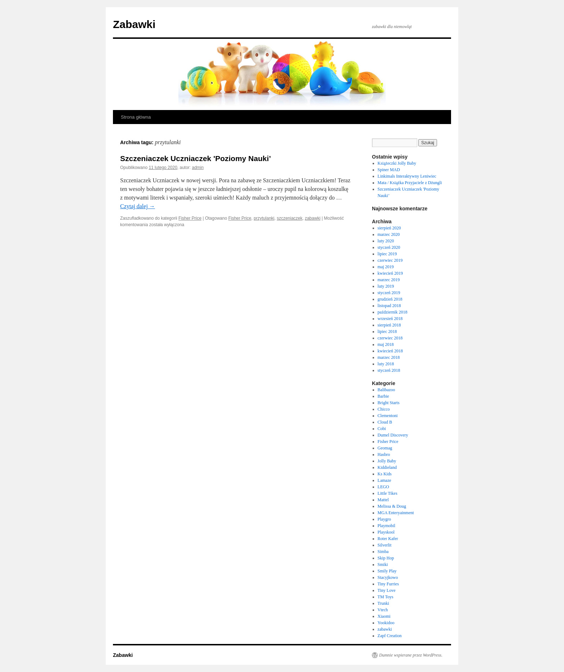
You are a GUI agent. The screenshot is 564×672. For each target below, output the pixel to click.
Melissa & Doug (392, 506)
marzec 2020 (389, 234)
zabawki (312, 218)
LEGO (383, 486)
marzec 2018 (389, 357)
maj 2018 (386, 344)
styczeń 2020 (389, 247)
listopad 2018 (389, 305)
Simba (383, 551)
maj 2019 (386, 266)
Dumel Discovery (393, 435)
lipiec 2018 (387, 331)
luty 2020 (386, 240)
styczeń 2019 (389, 292)
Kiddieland (387, 467)
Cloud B (385, 422)
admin (198, 167)
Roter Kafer (388, 538)
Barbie (383, 396)
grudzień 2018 (390, 299)
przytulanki (264, 218)
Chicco (384, 409)
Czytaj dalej (137, 206)
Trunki (383, 603)
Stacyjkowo (388, 577)
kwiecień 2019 (390, 273)
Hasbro (384, 454)
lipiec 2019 (387, 253)
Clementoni (388, 415)
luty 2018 (386, 363)
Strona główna (136, 117)
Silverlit (385, 545)
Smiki (383, 564)
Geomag (385, 448)
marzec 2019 (389, 279)
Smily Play (387, 570)
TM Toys (386, 596)
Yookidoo (386, 622)
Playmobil (386, 525)
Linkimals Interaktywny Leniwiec (407, 176)
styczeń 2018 (389, 370)
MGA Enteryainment (396, 512)
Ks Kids (385, 473)
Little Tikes (387, 493)
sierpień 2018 (389, 325)
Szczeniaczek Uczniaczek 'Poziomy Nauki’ (195, 158)
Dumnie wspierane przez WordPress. (410, 655)
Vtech (383, 609)
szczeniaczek (289, 218)
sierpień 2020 (389, 227)
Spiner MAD (389, 169)
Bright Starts (389, 402)
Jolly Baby (387, 460)
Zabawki (134, 24)
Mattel (383, 499)
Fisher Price (189, 218)
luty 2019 (386, 286)
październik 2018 (393, 312)
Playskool (386, 532)
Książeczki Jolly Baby (397, 163)
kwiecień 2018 (390, 350)
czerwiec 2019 (390, 260)
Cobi (382, 428)
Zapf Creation (390, 635)
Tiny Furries (388, 583)
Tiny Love (387, 590)
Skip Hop (386, 558)
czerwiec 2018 (390, 337)
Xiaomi (384, 616)
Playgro (384, 519)
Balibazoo (386, 389)
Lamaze (384, 480)
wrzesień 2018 (390, 318)
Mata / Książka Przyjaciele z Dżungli (410, 182)
